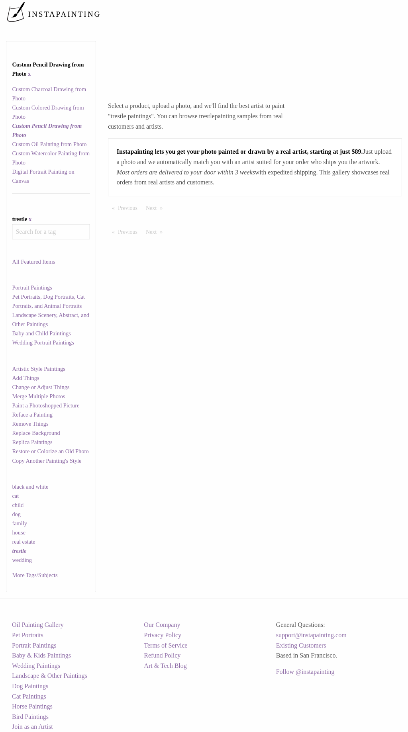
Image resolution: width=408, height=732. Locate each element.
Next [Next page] (156, 207)
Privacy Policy (162, 635)
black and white (30, 486)
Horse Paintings (32, 706)
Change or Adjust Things (40, 387)
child (18, 505)
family (19, 523)
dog (16, 514)
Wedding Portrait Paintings (43, 342)
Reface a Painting (32, 414)
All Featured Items (33, 261)
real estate (23, 541)
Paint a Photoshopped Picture (45, 405)
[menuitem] (234, 14)
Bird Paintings (30, 716)
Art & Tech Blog (165, 665)
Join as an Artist (32, 726)
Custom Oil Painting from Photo (49, 144)
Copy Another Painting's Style (46, 461)
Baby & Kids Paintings (41, 655)
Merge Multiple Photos (38, 396)
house (19, 532)
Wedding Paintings (36, 665)
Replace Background (36, 433)
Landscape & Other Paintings (49, 675)
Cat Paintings (29, 696)
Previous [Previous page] (129, 207)
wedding (22, 560)
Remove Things (30, 424)
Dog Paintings (30, 686)
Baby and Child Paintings (41, 333)
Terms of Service (165, 645)
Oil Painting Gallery (38, 624)
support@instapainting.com (311, 635)
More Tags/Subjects (34, 575)
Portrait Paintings (32, 287)
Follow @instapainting (305, 671)
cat (15, 496)
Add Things (25, 378)
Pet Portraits (27, 635)
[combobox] (51, 231)
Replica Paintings (32, 442)
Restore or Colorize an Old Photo (50, 451)
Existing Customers (301, 645)
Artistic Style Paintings (38, 369)
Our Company (162, 624)
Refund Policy (162, 655)
